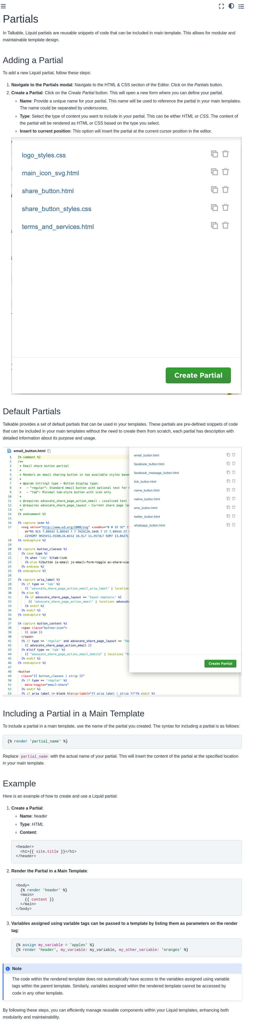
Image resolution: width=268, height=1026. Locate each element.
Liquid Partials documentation (99, 980)
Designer (19, 166)
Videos (21, 149)
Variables (23, 116)
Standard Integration (16, 209)
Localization (21, 99)
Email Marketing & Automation (22, 195)
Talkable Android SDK (21, 273)
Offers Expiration (25, 90)
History (21, 132)
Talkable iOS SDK (22, 261)
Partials (22, 158)
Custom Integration (23, 183)
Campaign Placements (21, 61)
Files (19, 124)
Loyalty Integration (22, 221)
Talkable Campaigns (17, 38)
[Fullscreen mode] (239, 6)
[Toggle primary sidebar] (63, 6)
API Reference (19, 245)
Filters (20, 141)
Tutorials (18, 82)
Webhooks (16, 253)
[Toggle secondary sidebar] (259, 6)
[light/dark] (249, 5)
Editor (16, 107)
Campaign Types (25, 50)
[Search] (26, 22)
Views (16, 73)
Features (14, 175)
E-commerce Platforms (18, 233)
